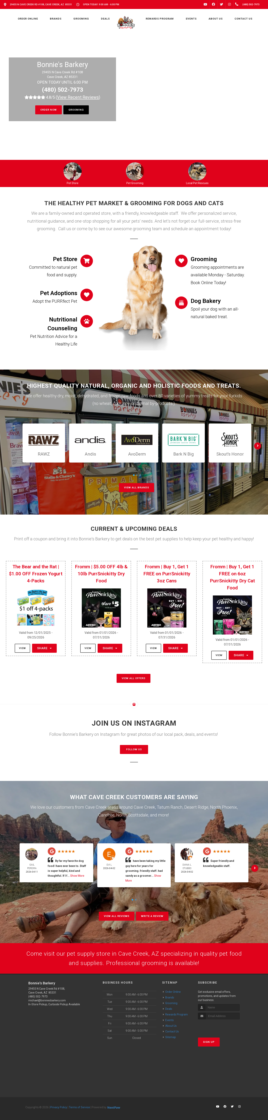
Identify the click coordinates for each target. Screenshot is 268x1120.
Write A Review (152, 916)
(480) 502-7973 (62, 89)
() (78, 97)
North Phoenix (223, 807)
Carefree (106, 815)
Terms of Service (79, 1107)
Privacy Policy (58, 1107)
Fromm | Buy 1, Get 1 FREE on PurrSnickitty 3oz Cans (166, 574)
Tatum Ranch (170, 807)
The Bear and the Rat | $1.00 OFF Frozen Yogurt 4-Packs (35, 574)
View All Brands (136, 487)
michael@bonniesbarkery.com (47, 1000)
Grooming (76, 109)
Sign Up (209, 1041)
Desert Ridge (196, 807)
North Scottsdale (132, 815)
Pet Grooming (134, 183)
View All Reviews (116, 916)
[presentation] (219, 1026)
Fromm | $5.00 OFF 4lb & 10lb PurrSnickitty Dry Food (101, 574)
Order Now (48, 109)
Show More (77, 875)
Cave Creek (144, 807)
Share (44, 648)
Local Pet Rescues (197, 183)
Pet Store (72, 183)
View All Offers (133, 678)
